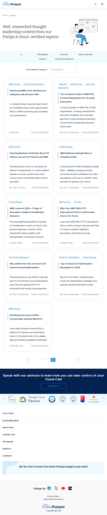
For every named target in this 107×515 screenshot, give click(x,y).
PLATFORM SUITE (11, 416)
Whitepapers (42, 54)
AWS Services (14, 84)
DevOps (77, 200)
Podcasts (64, 54)
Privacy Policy (53, 492)
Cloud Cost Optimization (34, 84)
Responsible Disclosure (53, 495)
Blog (21, 54)
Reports (42, 59)
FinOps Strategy (65, 146)
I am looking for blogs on (36, 70)
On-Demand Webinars (64, 59)
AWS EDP (63, 84)
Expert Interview (86, 54)
